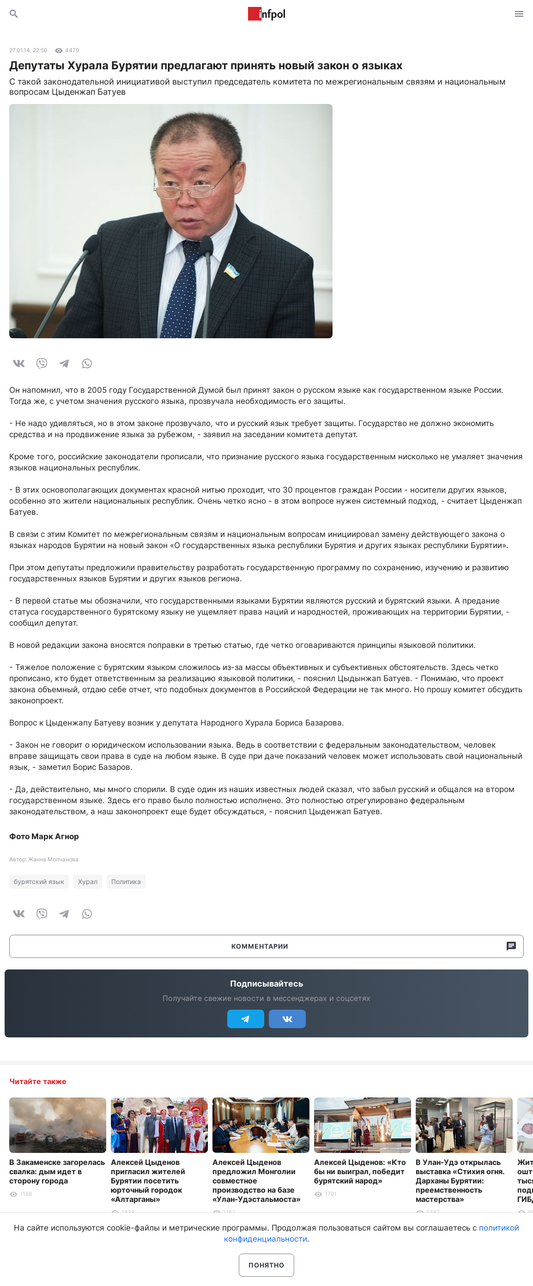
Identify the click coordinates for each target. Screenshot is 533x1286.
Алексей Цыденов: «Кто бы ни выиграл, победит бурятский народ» (360, 1171)
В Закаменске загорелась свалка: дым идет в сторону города (57, 1171)
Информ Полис (266, 13)
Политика (126, 881)
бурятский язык (39, 881)
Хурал (87, 881)
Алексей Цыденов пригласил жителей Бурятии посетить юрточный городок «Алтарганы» (148, 1181)
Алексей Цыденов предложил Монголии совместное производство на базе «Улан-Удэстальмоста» (256, 1181)
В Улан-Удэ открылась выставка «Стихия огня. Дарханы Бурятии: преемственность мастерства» (460, 1181)
